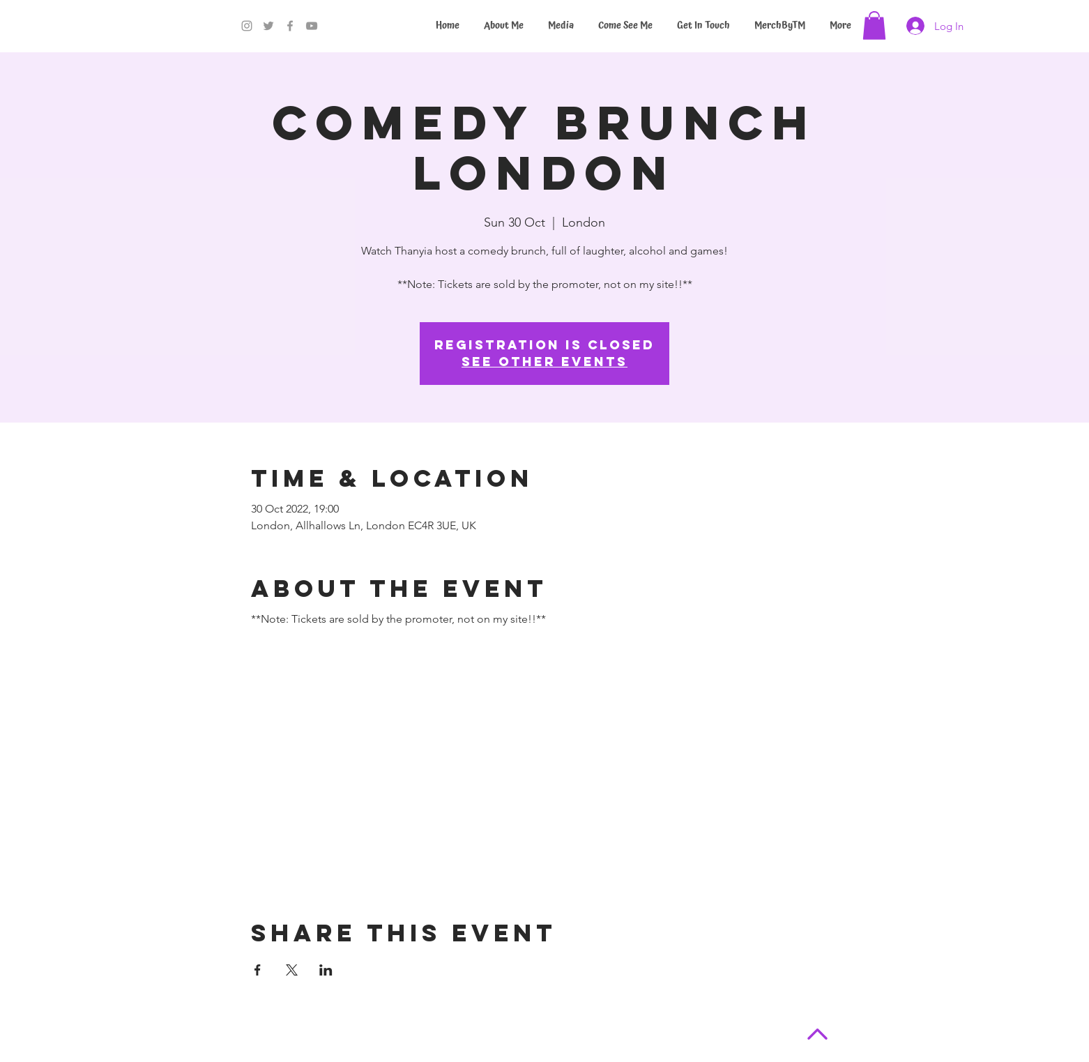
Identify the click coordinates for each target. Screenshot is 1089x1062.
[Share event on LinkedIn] (326, 970)
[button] (874, 25)
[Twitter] (268, 26)
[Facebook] (290, 26)
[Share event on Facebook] (257, 970)
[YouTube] (312, 26)
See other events (544, 362)
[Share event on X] (291, 970)
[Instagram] (247, 26)
